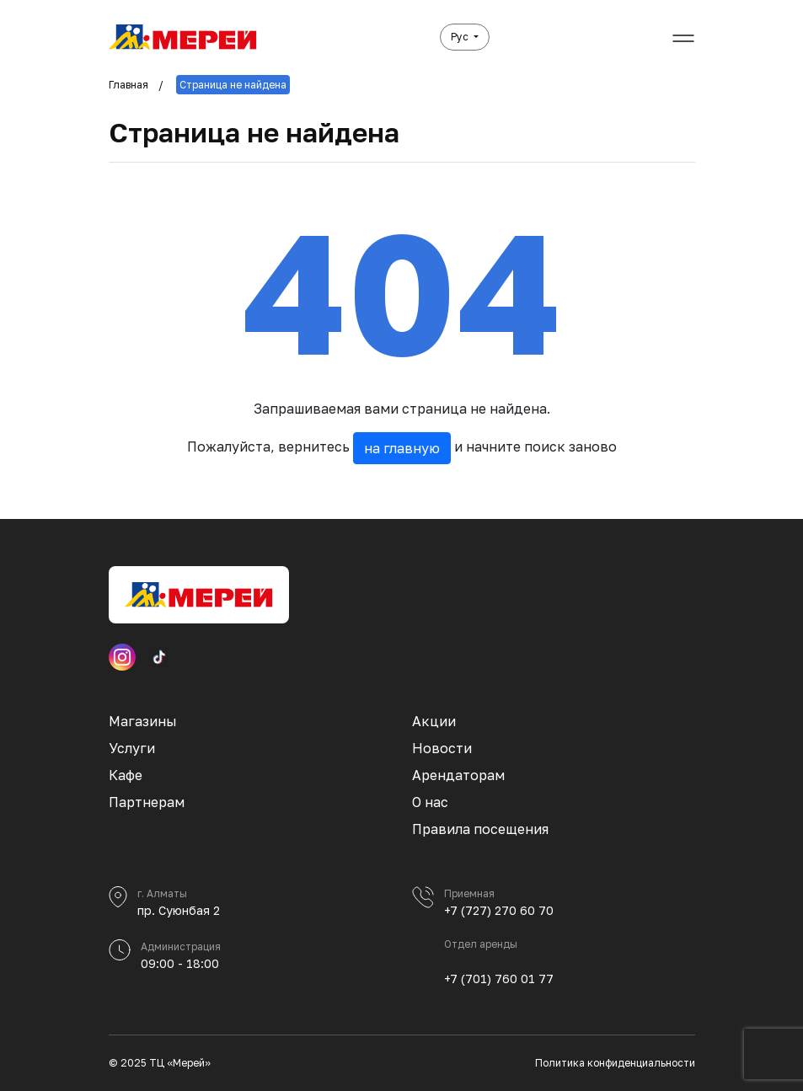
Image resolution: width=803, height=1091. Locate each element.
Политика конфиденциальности (615, 1062)
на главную (402, 448)
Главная (128, 84)
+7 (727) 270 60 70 (499, 910)
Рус (461, 36)
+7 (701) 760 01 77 (499, 978)
